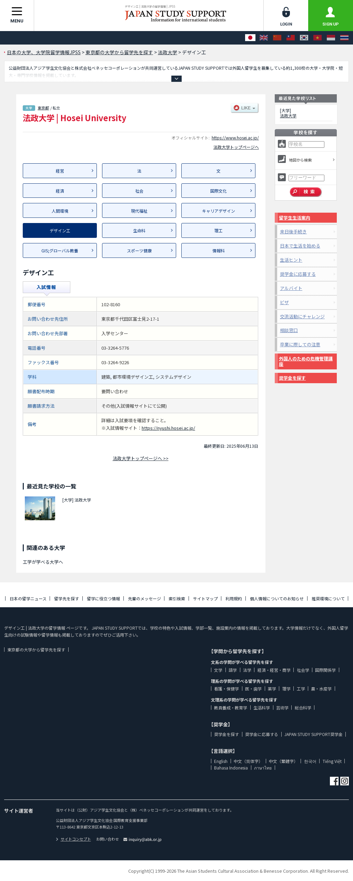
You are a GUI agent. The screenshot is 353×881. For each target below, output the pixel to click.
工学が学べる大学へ (43, 562)
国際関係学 (325, 670)
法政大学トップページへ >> (141, 458)
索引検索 (177, 598)
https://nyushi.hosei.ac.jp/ (168, 428)
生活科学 (261, 707)
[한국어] (304, 37)
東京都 (43, 107)
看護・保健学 (226, 688)
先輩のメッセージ (144, 598)
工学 (301, 688)
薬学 (272, 688)
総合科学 (303, 707)
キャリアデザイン (218, 211)
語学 (233, 670)
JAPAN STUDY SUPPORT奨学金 (313, 734)
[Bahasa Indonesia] (331, 37)
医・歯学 (253, 688)
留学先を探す (66, 598)
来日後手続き (293, 231)
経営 (60, 171)
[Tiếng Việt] (317, 37)
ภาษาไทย (263, 768)
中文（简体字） (248, 761)
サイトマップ (205, 598)
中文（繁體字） (283, 761)
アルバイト (291, 288)
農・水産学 (321, 688)
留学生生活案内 (294, 217)
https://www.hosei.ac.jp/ (235, 138)
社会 (139, 191)
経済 (60, 191)
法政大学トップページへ (236, 147)
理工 (218, 230)
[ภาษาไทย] (344, 37)
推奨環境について (328, 598)
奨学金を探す (292, 378)
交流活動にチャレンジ (302, 316)
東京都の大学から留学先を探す (36, 649)
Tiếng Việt (332, 761)
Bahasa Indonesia (231, 768)
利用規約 (233, 598)
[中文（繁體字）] (290, 37)
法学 (247, 670)
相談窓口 (289, 330)
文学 (218, 670)
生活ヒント (291, 259)
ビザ (284, 302)
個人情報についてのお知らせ (277, 598)
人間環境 (60, 211)
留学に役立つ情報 (103, 598)
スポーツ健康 (139, 250)
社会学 (303, 670)
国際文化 (218, 191)
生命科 (139, 230)
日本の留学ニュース (28, 598)
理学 (286, 688)
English (221, 761)
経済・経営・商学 (274, 670)
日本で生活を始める (300, 245)
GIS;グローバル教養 (59, 250)
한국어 (310, 761)
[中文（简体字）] (277, 37)
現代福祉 (139, 211)
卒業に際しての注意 (300, 344)
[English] (264, 37)
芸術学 (282, 707)
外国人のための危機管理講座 (306, 361)
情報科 (218, 250)
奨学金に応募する (298, 274)
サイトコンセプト (73, 839)
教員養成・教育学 (230, 707)
